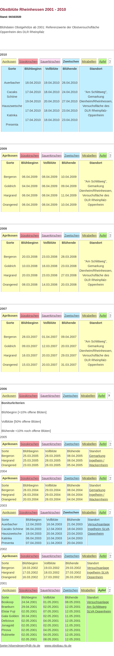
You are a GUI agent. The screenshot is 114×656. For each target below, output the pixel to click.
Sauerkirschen (50, 61)
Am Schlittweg (96, 606)
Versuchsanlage (99, 524)
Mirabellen (89, 61)
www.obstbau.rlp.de (57, 645)
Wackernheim (98, 465)
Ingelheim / (96, 460)
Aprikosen (9, 61)
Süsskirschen (28, 61)
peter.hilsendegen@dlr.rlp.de (20, 645)
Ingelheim (95, 529)
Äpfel (102, 61)
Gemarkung (97, 455)
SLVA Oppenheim (99, 611)
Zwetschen (71, 155)
